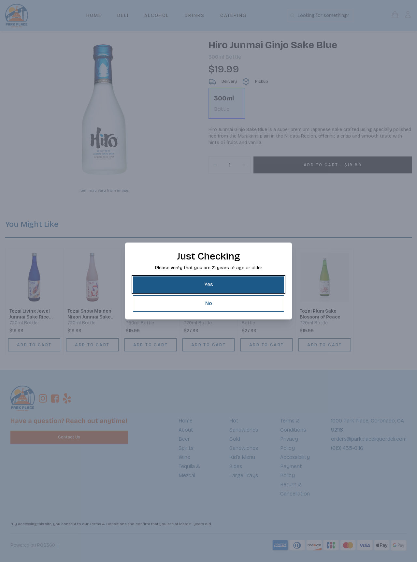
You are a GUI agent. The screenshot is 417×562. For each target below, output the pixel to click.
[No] (208, 303)
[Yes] (208, 284)
